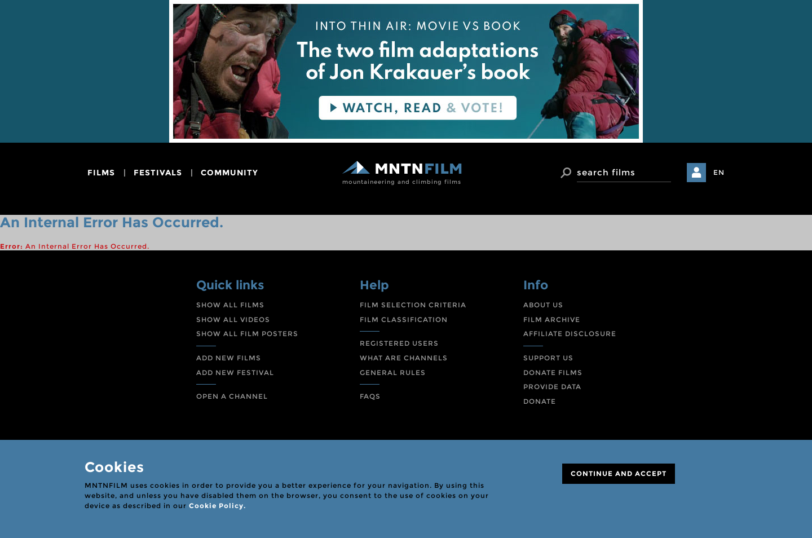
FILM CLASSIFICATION (404, 319)
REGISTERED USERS (399, 343)
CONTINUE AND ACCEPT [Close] (619, 473)
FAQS (370, 396)
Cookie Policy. (217, 505)
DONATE (539, 401)
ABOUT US (543, 305)
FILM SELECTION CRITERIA (413, 305)
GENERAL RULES (393, 372)
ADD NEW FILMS (228, 358)
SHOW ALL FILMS (230, 305)
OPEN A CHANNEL (232, 396)
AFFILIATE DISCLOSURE (569, 333)
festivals (158, 172)
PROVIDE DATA (552, 386)
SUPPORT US (548, 358)
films (101, 172)
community (229, 172)
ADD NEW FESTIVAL (235, 372)
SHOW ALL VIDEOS (233, 319)
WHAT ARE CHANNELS (404, 358)
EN (719, 172)
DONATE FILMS (552, 372)
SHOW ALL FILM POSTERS (247, 333)
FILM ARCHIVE (551, 319)
